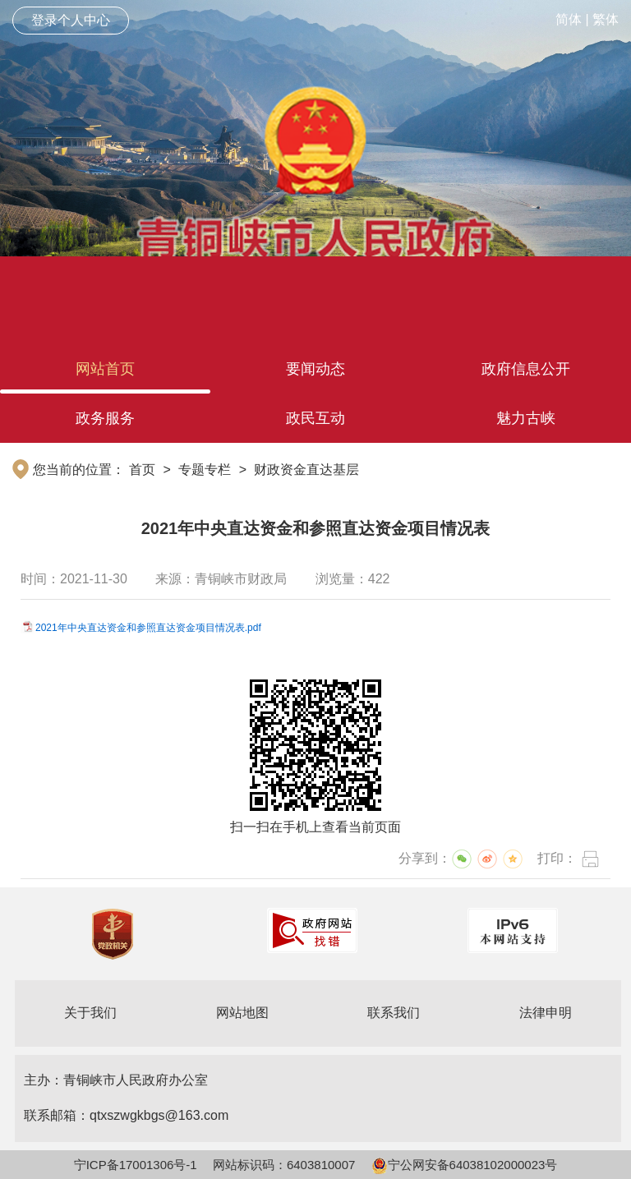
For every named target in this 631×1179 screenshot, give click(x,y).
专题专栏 (204, 470)
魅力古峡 (525, 418)
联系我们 (393, 1013)
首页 (142, 470)
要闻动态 (315, 369)
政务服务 (105, 418)
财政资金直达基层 (306, 470)
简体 (568, 19)
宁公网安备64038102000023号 (464, 1165)
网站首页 (105, 369)
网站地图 (242, 1013)
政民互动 (315, 418)
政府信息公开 (525, 369)
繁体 (605, 19)
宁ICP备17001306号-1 (135, 1165)
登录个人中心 (70, 20)
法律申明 (545, 1013)
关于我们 (90, 1013)
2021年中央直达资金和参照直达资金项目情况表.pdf (148, 627)
